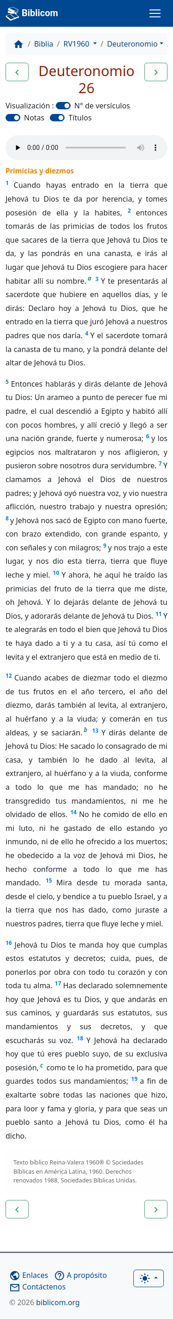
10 (56, 573)
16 (9, 943)
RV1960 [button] (77, 44)
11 (158, 614)
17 (58, 983)
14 (73, 812)
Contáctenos (37, 1287)
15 (49, 880)
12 (9, 676)
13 (95, 730)
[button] (17, 72)
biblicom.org (44, 1302)
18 (80, 1038)
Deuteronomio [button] (132, 44)
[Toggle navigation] (155, 13)
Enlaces (28, 1275)
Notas (34, 118)
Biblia (44, 44)
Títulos (79, 118)
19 (134, 1079)
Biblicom (32, 14)
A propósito (80, 1275)
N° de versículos (102, 106)
